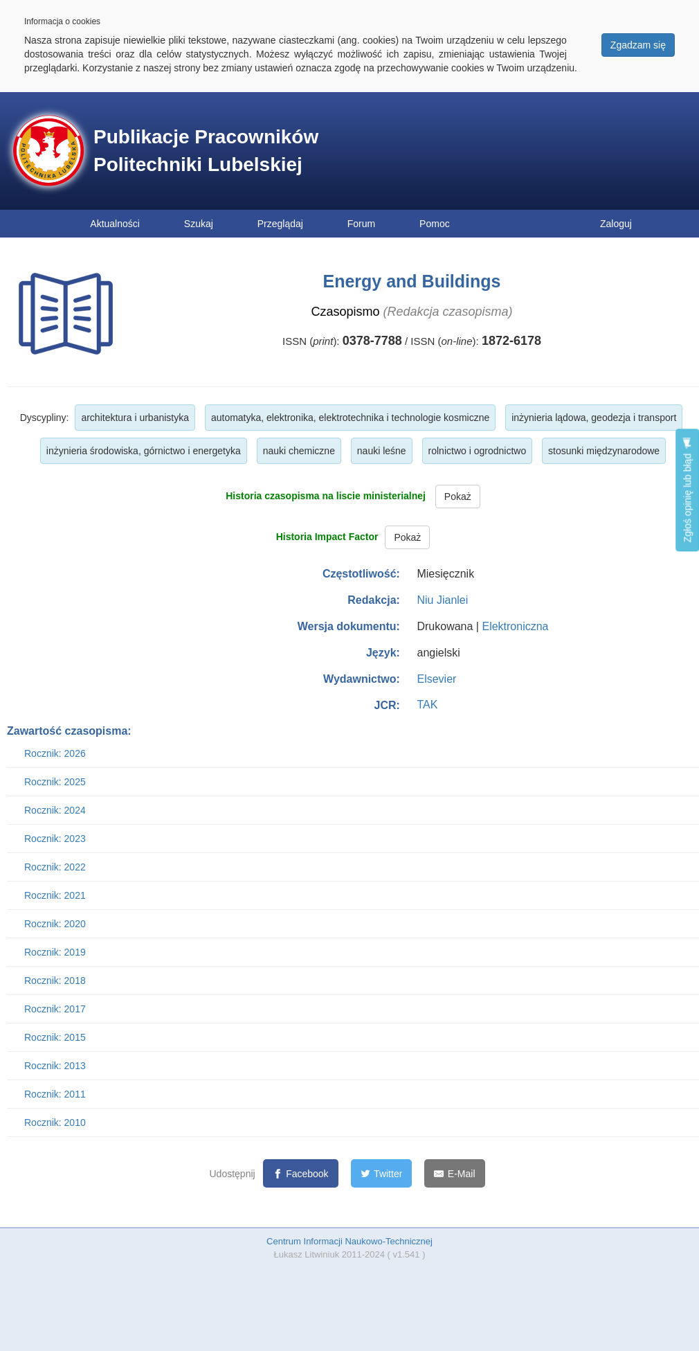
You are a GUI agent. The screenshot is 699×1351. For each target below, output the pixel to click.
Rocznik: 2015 (55, 1037)
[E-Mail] (454, 1173)
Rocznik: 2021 (55, 895)
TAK (427, 704)
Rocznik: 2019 (55, 952)
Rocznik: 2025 (55, 781)
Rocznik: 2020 (55, 923)
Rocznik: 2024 (55, 810)
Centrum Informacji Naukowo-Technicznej (349, 1241)
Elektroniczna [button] (515, 626)
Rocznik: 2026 (55, 753)
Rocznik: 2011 (55, 1094)
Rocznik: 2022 (55, 867)
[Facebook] (300, 1173)
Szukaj (198, 223)
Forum (361, 223)
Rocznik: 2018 (55, 980)
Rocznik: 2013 (55, 1065)
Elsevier (436, 679)
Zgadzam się (638, 45)
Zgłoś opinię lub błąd (687, 490)
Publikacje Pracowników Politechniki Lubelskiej (205, 150)
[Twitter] (381, 1173)
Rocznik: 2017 (55, 1008)
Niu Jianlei (442, 600)
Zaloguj (616, 223)
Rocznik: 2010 (55, 1122)
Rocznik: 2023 (55, 838)
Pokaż (457, 496)
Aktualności (115, 223)
